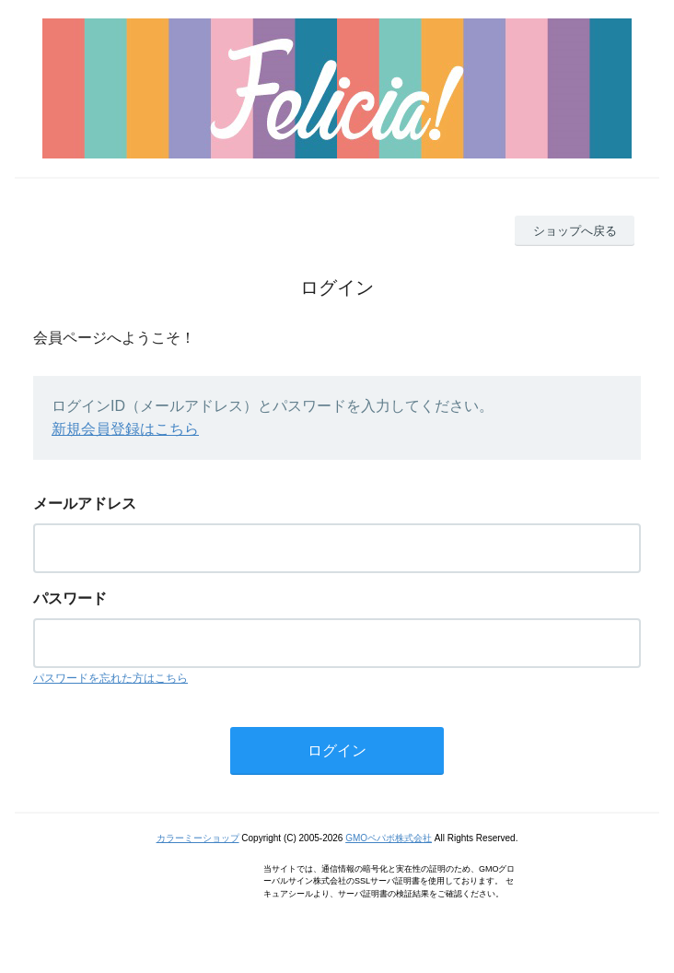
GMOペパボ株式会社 (388, 838)
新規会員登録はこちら (125, 429)
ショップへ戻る (575, 231)
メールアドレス (84, 503)
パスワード (70, 598)
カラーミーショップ (198, 838)
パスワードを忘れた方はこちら (110, 678)
